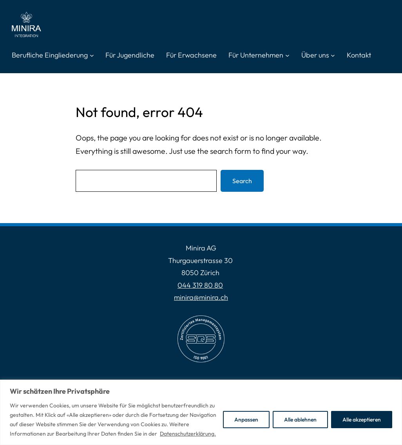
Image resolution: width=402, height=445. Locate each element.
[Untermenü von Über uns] (333, 55)
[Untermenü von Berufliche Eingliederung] (92, 55)
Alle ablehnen (300, 419)
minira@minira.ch (201, 297)
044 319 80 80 (200, 285)
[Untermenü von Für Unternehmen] (287, 55)
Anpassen (246, 419)
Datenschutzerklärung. (188, 433)
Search (242, 181)
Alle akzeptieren (361, 419)
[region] (201, 412)
